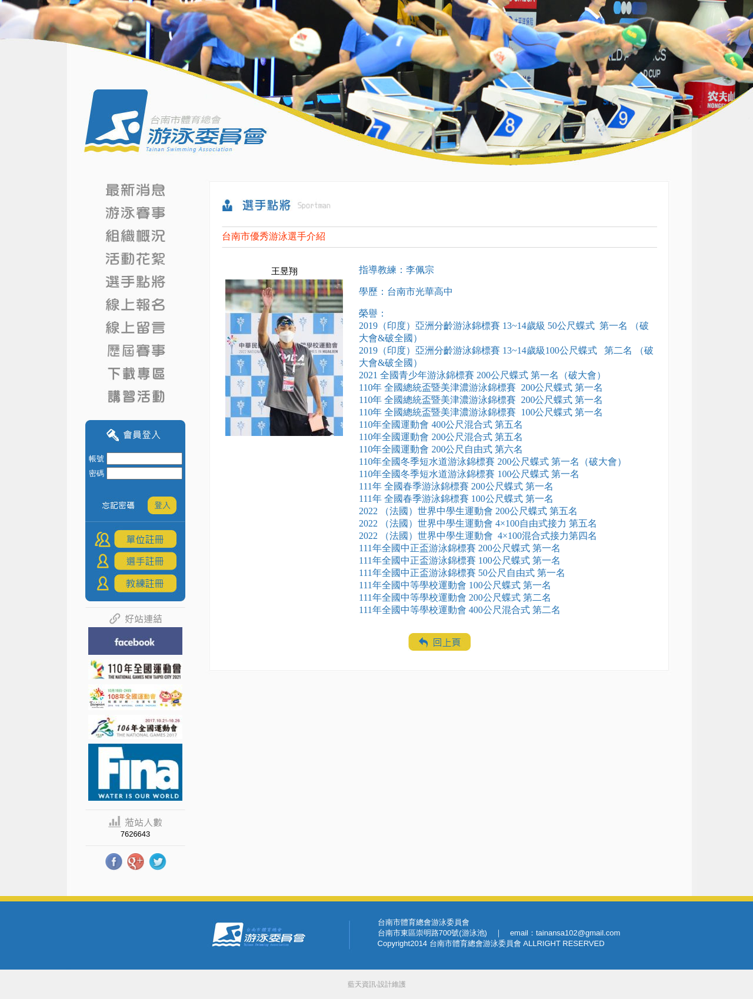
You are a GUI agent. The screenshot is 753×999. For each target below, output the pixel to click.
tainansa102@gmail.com (578, 932)
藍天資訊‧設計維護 (377, 984)
